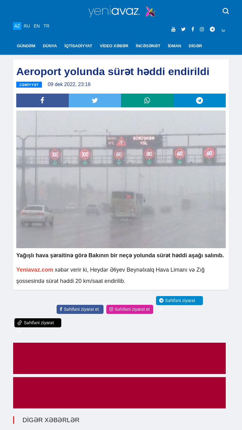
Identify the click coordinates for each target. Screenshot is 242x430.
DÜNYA (50, 46)
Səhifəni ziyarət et (79, 309)
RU (27, 25)
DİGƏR (195, 46)
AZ (17, 25)
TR (46, 25)
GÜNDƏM (26, 46)
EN (37, 25)
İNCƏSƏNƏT (148, 46)
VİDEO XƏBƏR (114, 46)
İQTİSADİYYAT (78, 46)
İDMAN (174, 46)
